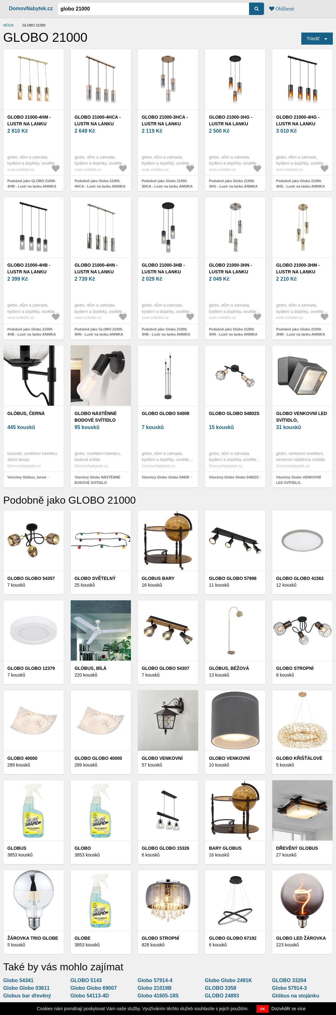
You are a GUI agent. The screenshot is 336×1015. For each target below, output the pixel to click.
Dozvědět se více (288, 1008)
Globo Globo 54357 (31, 578)
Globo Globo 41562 (300, 578)
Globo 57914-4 (155, 980)
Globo (83, 848)
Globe (82, 938)
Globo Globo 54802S (234, 413)
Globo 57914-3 (289, 988)
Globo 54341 (18, 980)
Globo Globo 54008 (165, 413)
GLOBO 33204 (289, 980)
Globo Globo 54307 (165, 668)
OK (262, 1009)
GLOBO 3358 (220, 988)
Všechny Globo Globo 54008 (165, 477)
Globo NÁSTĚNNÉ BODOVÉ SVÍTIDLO (96, 417)
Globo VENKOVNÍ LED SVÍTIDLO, (301, 417)
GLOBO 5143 (86, 980)
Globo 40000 (22, 758)
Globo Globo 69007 (93, 988)
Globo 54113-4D (89, 995)
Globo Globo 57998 (232, 578)
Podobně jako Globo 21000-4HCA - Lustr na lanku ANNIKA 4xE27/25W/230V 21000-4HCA (100, 186)
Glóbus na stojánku (295, 995)
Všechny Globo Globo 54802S (234, 477)
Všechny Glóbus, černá (26, 477)
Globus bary (158, 578)
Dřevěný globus (297, 848)
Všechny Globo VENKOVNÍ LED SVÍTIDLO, (298, 480)
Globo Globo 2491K (228, 980)
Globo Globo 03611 (26, 988)
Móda (8, 25)
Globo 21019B (155, 988)
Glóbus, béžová (229, 668)
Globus (16, 848)
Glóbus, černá (26, 413)
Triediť (313, 38)
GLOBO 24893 (222, 995)
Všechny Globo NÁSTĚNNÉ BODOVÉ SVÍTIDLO (97, 480)
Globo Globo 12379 (31, 668)
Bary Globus (225, 848)
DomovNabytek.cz (31, 8)
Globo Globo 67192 (232, 938)
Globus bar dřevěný (27, 995)
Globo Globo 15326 (165, 848)
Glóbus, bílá (90, 668)
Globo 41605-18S (158, 995)
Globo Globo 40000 (98, 758)
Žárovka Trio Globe (32, 938)
